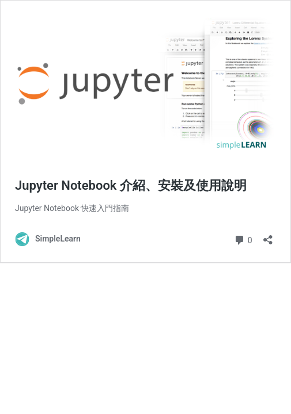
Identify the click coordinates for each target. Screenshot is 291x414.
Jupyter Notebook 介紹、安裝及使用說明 (131, 185)
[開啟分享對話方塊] (268, 236)
